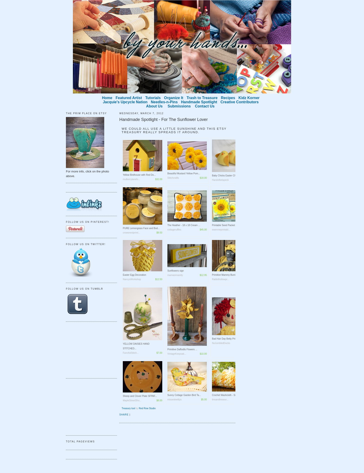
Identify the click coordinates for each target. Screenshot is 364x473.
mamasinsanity (175, 275)
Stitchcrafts (173, 178)
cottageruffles (174, 229)
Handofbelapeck (220, 180)
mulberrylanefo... (131, 179)
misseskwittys (174, 399)
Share (124, 414)
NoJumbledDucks (221, 343)
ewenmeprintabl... (221, 229)
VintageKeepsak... (176, 354)
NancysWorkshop (132, 279)
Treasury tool (128, 408)
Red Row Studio (147, 408)
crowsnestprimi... (131, 232)
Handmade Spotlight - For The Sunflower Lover (163, 119)
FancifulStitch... (131, 353)
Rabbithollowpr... (220, 279)
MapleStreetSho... (132, 400)
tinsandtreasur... (220, 399)
